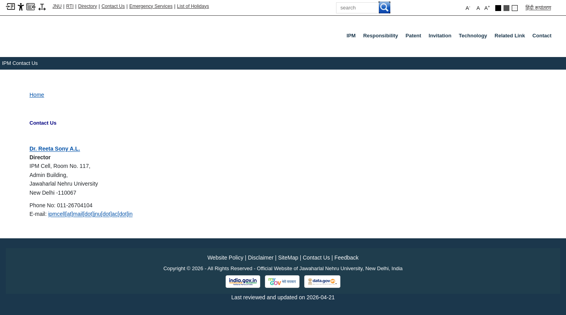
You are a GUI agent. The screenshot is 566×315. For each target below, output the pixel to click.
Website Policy (226, 257)
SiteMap (288, 257)
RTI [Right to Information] (70, 6)
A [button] (487, 7)
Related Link (509, 36)
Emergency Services (151, 6)
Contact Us (113, 6)
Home (36, 95)
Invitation (440, 36)
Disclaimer (261, 257)
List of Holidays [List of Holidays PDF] (193, 6)
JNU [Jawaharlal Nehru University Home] (57, 6)
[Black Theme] (498, 8)
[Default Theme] (515, 8)
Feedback (346, 257)
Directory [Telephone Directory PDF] (87, 6)
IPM (351, 36)
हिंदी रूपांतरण (538, 8)
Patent (413, 36)
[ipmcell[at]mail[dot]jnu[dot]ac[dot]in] (90, 214)
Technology (473, 36)
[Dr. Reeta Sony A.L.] (54, 149)
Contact (542, 36)
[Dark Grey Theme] (506, 8)
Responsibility (380, 36)
